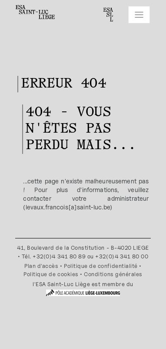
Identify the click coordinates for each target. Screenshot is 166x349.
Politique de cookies (51, 274)
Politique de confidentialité (101, 266)
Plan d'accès (41, 266)
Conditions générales (113, 274)
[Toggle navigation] (139, 14)
